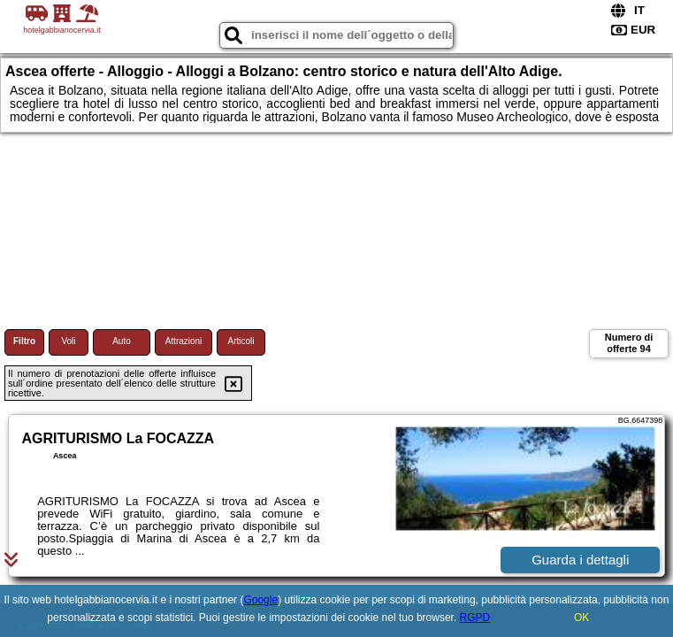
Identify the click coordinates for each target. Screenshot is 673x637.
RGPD (475, 617)
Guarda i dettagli (580, 559)
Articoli (240, 341)
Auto (121, 341)
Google (260, 600)
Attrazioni (184, 341)
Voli (68, 341)
